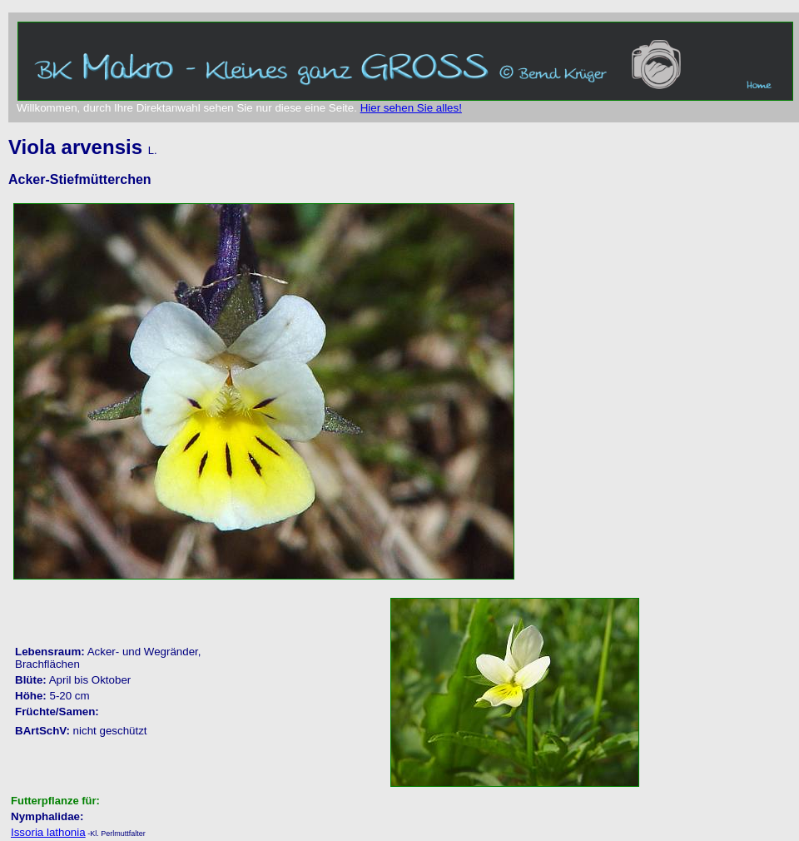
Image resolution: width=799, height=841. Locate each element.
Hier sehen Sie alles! (411, 108)
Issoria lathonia (48, 832)
